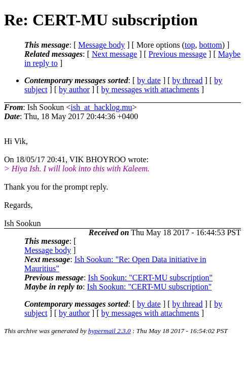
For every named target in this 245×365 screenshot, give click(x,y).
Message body (101, 45)
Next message (114, 54)
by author (74, 89)
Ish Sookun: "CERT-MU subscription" (150, 277)
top (190, 45)
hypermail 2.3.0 (109, 331)
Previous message (177, 54)
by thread (187, 80)
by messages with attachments (150, 89)
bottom (210, 45)
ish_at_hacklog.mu (101, 107)
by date (149, 80)
